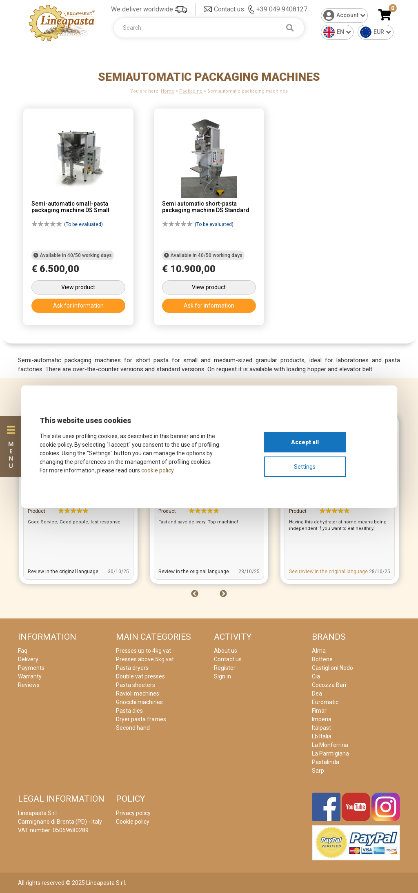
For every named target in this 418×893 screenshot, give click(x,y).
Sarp (318, 770)
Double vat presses (140, 676)
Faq (22, 650)
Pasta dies (129, 710)
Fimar (319, 710)
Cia (316, 676)
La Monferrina (330, 745)
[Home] (62, 23)
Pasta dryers (132, 668)
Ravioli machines (137, 693)
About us (225, 650)
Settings (305, 466)
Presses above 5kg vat (145, 659)
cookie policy (157, 470)
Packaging (190, 91)
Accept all (305, 442)
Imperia (321, 719)
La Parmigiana (330, 753)
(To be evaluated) (67, 225)
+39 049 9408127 (281, 9)
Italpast (321, 728)
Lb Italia (321, 736)
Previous (195, 594)
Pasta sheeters (135, 685)
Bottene (322, 659)
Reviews (29, 685)
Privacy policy (133, 813)
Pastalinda (325, 762)
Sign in (222, 676)
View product (78, 287)
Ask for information (78, 305)
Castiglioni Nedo (332, 668)
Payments (31, 668)
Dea (317, 693)
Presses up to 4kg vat (143, 650)
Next (223, 594)
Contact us (229, 9)
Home (167, 91)
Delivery (28, 659)
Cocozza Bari (329, 685)
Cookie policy (132, 821)
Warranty (30, 676)
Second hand (133, 728)
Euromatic (325, 702)
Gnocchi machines (139, 702)
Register (225, 668)
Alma (319, 650)
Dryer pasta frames (141, 719)
